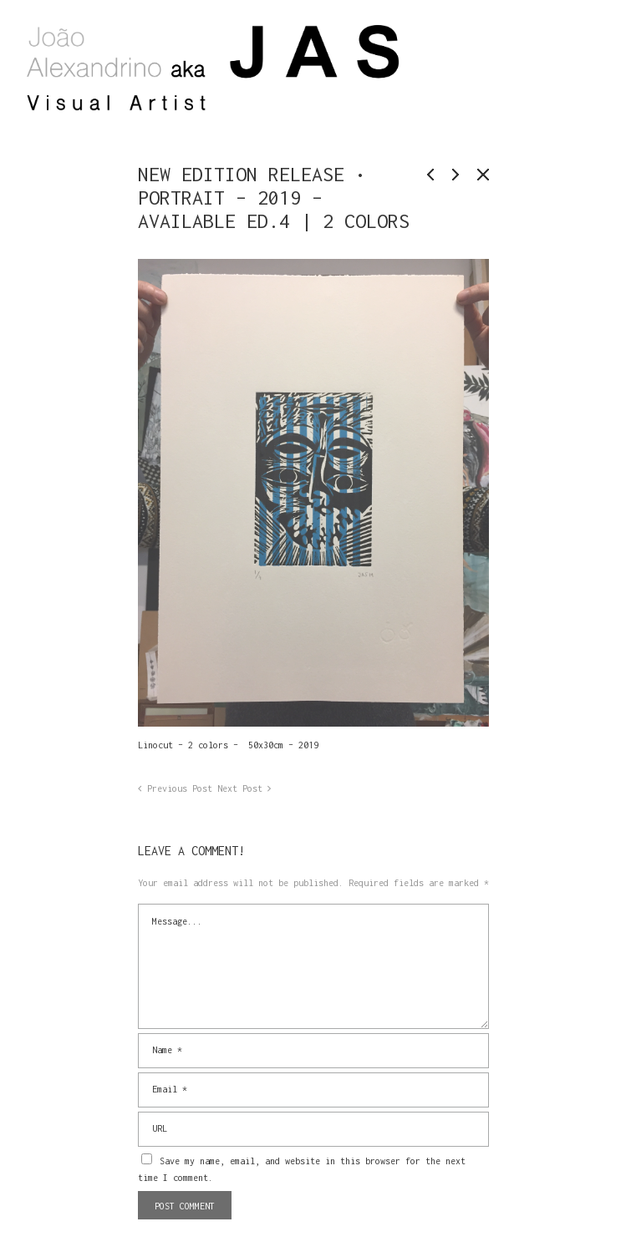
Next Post (239, 788)
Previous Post (179, 788)
